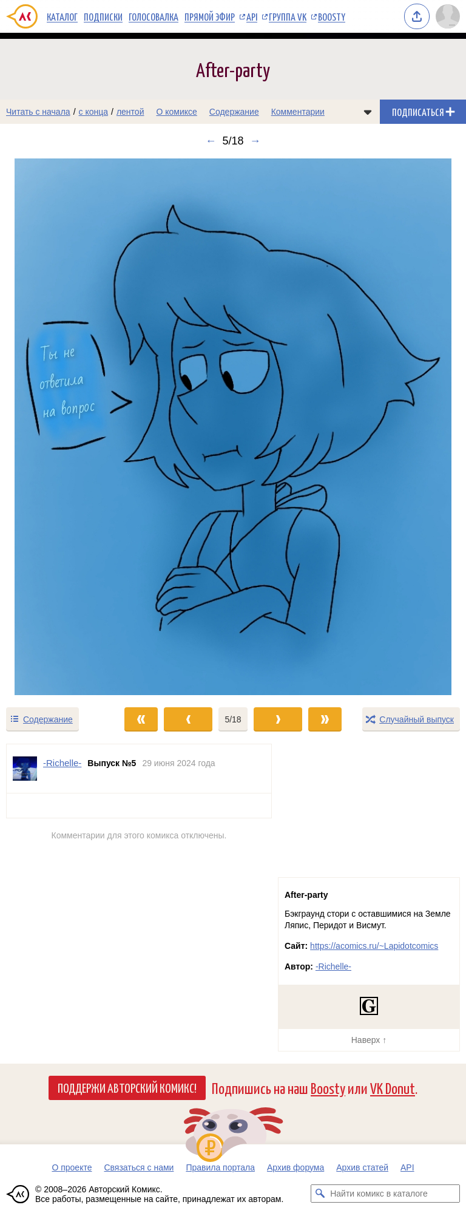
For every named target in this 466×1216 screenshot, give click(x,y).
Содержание (234, 112)
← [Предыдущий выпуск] (210, 141)
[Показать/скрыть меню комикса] (368, 112)
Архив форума (295, 1167)
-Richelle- (333, 966)
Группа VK (287, 16)
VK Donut (392, 1087)
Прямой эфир (209, 16)
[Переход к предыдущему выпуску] (58, 426)
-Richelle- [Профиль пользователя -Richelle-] (62, 763)
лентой (130, 112)
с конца (94, 112)
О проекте (72, 1167)
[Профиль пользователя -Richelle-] (25, 768)
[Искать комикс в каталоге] (319, 1193)
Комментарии (298, 112)
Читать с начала (38, 112)
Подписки (103, 16)
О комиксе (176, 112)
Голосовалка (153, 16)
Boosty (331, 16)
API (251, 16)
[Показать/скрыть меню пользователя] (447, 16)
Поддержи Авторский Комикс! (127, 1087)
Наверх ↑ (369, 1040)
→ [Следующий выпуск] (255, 141)
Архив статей (362, 1167)
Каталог (62, 16)
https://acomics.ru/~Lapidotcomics (374, 946)
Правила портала (220, 1167)
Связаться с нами (139, 1167)
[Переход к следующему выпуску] (233, 426)
